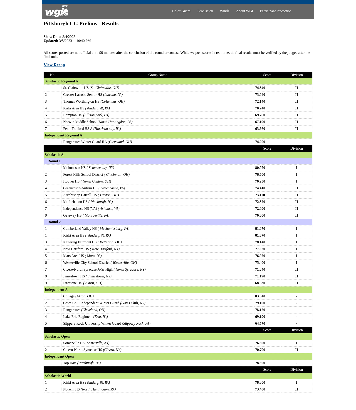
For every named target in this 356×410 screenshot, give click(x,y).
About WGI (244, 11)
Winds (224, 11)
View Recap (54, 64)
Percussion (205, 11)
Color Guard (181, 11)
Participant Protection (276, 11)
